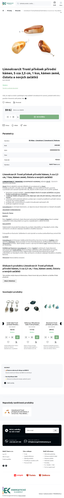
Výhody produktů (28, 458)
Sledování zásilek (48, 460)
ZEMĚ (48, 181)
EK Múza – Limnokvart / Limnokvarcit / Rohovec (44, 140)
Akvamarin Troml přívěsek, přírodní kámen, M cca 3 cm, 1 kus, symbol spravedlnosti (52, 323)
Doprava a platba (48, 458)
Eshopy (41, 493)
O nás (25, 454)
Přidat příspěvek (9, 281)
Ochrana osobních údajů (50, 456)
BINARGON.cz (57, 493)
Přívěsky (9, 10)
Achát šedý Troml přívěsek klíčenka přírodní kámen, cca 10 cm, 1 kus (12, 323)
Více (23, 98)
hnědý (9, 219)
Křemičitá (6, 243)
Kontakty (46, 462)
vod (45, 243)
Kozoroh (5, 213)
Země (4, 186)
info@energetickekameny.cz (39, 442)
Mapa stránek (21, 495)
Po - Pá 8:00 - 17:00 (49, 465)
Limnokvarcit (7, 207)
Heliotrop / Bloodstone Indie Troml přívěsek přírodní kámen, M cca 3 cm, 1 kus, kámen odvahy (32, 323)
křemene (12, 241)
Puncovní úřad (28, 462)
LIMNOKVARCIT (8, 181)
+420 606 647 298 (15, 442)
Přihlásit (55, 430)
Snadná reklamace (29, 456)
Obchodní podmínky (49, 454)
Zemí (43, 186)
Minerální (18, 10)
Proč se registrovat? (49, 467)
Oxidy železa (44, 219)
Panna (11, 213)
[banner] (7, 3)
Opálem (51, 240)
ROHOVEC (19, 181)
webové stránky (48, 493)
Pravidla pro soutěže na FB (31, 460)
